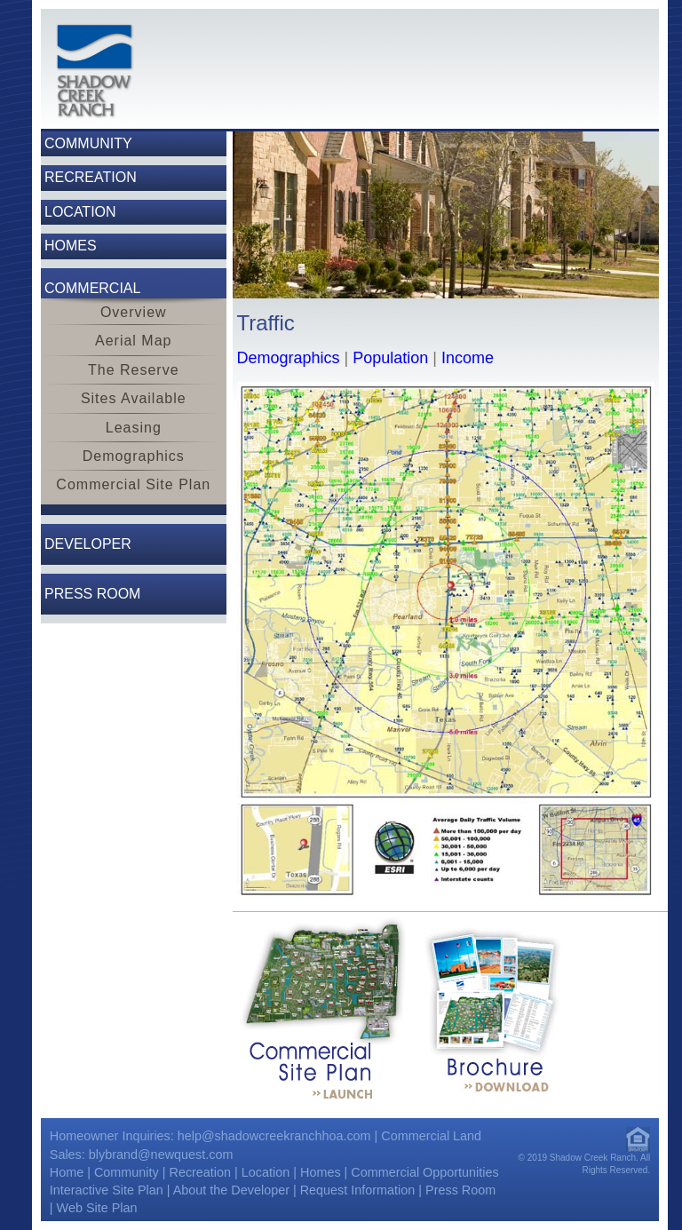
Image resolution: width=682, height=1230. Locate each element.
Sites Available (133, 398)
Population (390, 358)
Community (126, 1172)
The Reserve (133, 369)
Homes (320, 1172)
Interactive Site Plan (106, 1190)
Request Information (358, 1190)
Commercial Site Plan (133, 484)
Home (66, 1172)
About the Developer (231, 1190)
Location (265, 1172)
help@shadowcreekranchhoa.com (274, 1136)
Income (467, 358)
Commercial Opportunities (424, 1172)
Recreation (200, 1172)
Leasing (134, 427)
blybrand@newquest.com (161, 1154)
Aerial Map (133, 340)
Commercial (92, 288)
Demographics (134, 456)
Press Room (92, 593)
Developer (87, 544)
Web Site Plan (97, 1208)
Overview (133, 312)
